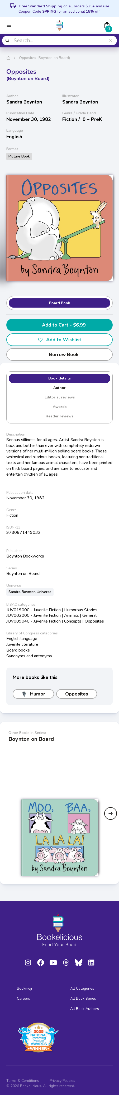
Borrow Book (59, 354)
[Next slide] (110, 813)
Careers (23, 998)
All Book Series (83, 998)
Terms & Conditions (22, 1080)
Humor (33, 694)
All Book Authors (84, 1008)
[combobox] (59, 40)
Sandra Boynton (24, 102)
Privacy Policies (62, 1080)
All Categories (82, 988)
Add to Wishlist (59, 340)
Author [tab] (59, 387)
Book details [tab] (59, 378)
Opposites (76, 694)
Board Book (59, 302)
